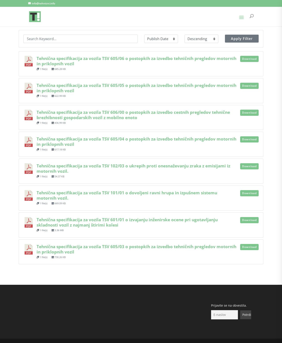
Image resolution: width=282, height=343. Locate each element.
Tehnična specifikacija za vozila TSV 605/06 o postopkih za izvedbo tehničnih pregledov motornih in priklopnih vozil (136, 61)
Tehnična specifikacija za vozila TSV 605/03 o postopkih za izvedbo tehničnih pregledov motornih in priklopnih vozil (136, 249)
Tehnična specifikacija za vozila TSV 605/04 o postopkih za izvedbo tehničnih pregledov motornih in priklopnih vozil (136, 141)
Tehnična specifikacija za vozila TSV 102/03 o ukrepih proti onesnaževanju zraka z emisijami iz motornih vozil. (133, 168)
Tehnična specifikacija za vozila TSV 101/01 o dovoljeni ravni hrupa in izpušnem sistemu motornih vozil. (127, 195)
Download (249, 59)
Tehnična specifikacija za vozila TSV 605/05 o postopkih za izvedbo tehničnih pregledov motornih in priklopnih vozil (136, 87)
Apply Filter (242, 38)
